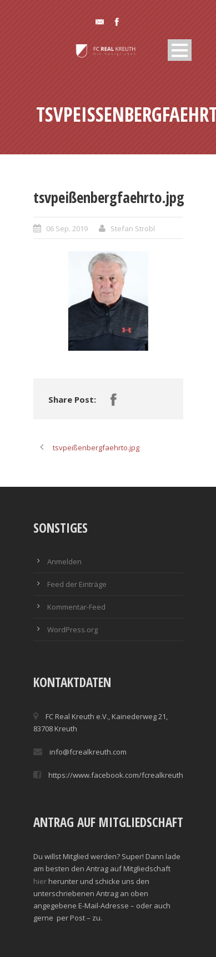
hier (40, 881)
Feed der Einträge (77, 584)
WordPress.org (72, 629)
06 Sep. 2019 (67, 228)
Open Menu (180, 50)
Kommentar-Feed (76, 607)
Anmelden (64, 561)
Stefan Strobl (132, 228)
